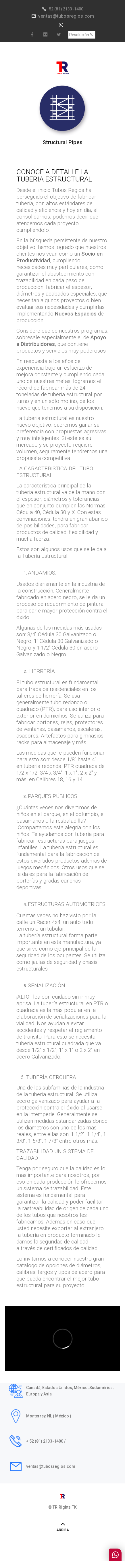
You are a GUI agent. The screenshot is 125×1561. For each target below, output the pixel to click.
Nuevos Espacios (76, 314)
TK (74, 1507)
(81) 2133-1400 (68, 9)
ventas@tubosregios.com (66, 16)
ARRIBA (62, 1530)
